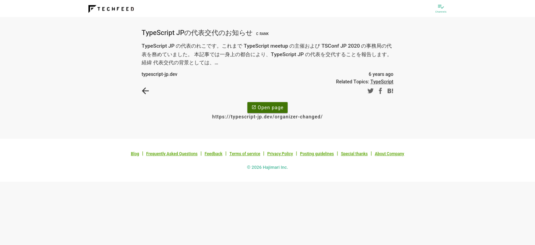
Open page (267, 107)
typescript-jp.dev (159, 74)
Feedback (213, 153)
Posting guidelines (317, 153)
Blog (135, 153)
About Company (389, 153)
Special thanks (354, 153)
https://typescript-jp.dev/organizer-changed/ (267, 116)
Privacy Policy (280, 153)
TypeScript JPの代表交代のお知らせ (206, 33)
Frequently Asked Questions (172, 153)
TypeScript (381, 81)
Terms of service (244, 153)
